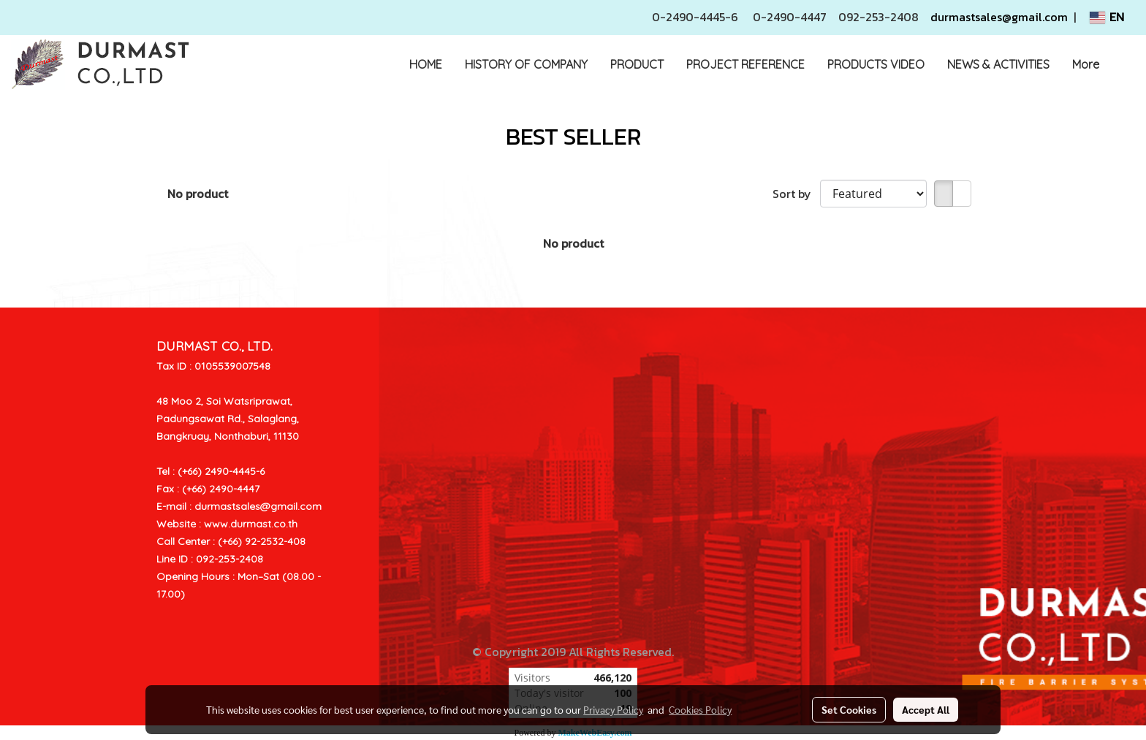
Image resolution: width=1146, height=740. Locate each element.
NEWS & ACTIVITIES (998, 64)
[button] (1123, 64)
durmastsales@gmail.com (999, 17)
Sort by (796, 193)
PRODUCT (637, 64)
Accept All (925, 709)
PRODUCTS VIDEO (876, 64)
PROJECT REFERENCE (745, 64)
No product (197, 193)
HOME (425, 64)
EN (1107, 17)
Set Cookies (848, 709)
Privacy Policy (613, 709)
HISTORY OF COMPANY (526, 64)
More (1085, 64)
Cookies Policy (700, 709)
